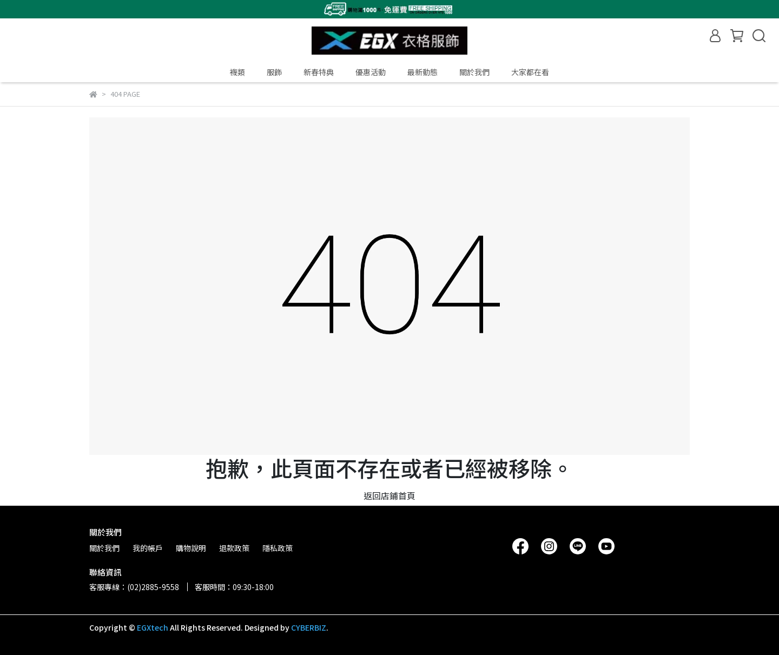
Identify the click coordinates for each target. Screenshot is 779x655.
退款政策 (234, 547)
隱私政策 (277, 547)
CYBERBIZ (308, 627)
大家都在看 (530, 72)
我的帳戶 (148, 547)
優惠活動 (370, 72)
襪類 (237, 72)
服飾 (274, 72)
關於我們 (474, 72)
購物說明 (191, 547)
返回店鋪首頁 (389, 495)
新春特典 (318, 72)
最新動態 (422, 72)
